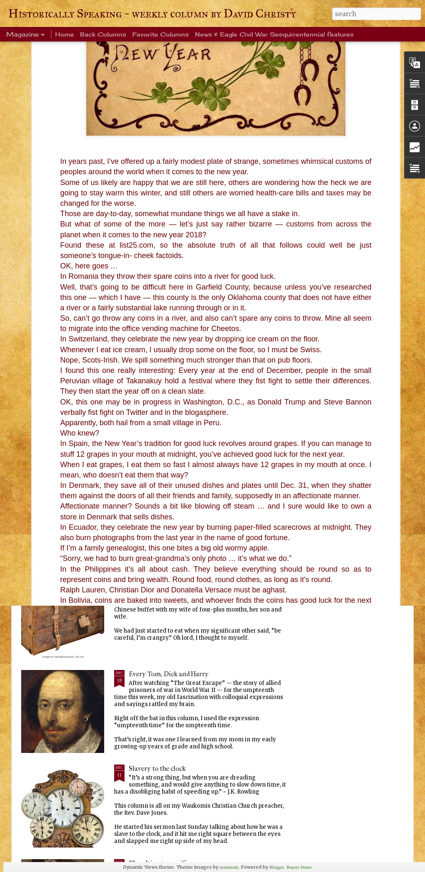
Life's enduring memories (167, 390)
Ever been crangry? (157, 579)
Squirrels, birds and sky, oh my (358, 324)
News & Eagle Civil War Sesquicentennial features (274, 34)
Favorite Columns (160, 34)
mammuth (229, 867)
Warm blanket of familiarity (170, 485)
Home (64, 34)
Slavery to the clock (157, 768)
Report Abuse (298, 867)
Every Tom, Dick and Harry (169, 674)
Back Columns (103, 34)
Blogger (276, 867)
